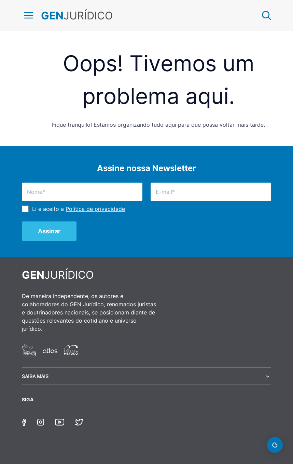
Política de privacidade (95, 208)
